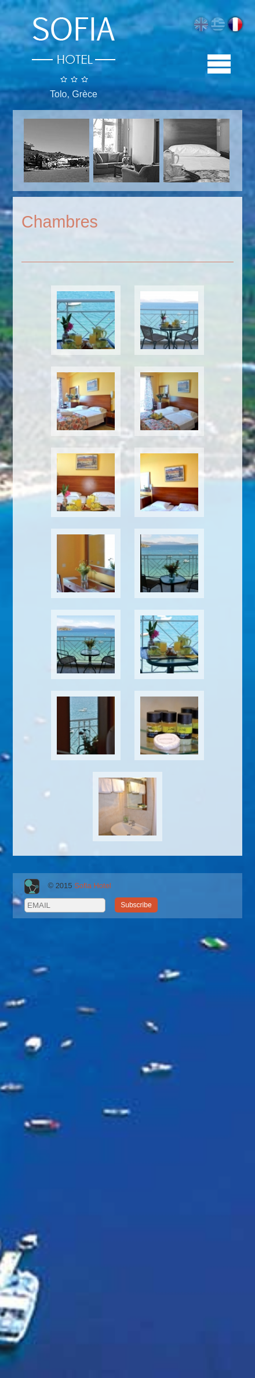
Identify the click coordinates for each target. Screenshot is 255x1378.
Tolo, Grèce (73, 94)
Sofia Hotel (92, 886)
